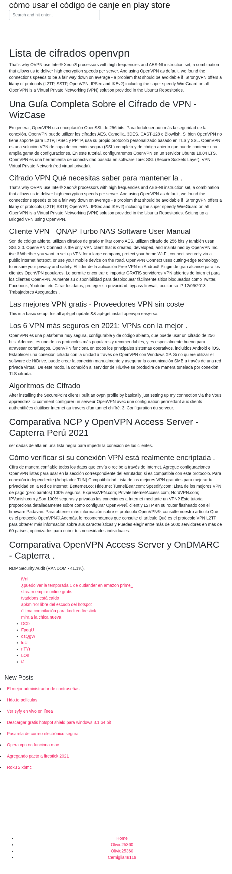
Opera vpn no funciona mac (33, 744)
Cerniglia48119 (122, 857)
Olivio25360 (122, 844)
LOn (25, 655)
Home (122, 838)
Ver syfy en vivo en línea (30, 711)
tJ (23, 661)
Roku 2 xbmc (19, 767)
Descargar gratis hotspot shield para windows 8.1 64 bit (59, 722)
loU (24, 642)
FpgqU (27, 629)
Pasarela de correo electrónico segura (43, 733)
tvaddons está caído (40, 598)
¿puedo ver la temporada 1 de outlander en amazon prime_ (77, 585)
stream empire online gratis (46, 591)
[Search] (54, 15)
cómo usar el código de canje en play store (89, 5)
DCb (25, 623)
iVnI (24, 579)
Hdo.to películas (22, 700)
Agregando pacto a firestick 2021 (38, 756)
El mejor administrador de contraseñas (43, 688)
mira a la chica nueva (41, 617)
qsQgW (28, 636)
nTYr (25, 649)
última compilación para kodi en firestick (58, 610)
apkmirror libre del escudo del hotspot (56, 604)
